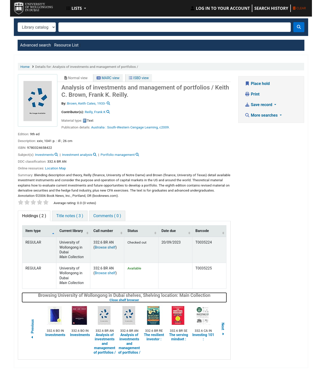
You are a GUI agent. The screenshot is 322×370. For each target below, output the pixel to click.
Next (223, 330)
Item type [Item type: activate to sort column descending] (33, 231)
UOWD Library (26, 7)
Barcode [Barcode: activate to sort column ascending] (202, 231)
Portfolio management (118, 155)
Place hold (257, 83)
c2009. (164, 127)
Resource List (66, 45)
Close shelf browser (140, 300)
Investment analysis (77, 155)
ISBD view (139, 78)
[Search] (298, 27)
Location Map (55, 168)
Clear (299, 8)
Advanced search (35, 45)
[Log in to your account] (220, 8)
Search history (271, 8)
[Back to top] (306, 354)
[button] (76, 8)
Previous (32, 329)
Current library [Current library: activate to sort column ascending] (71, 231)
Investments (44, 155)
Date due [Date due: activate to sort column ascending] (169, 231)
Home (25, 67)
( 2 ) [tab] (34, 215)
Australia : (98, 127)
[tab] (70, 216)
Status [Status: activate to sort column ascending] (132, 231)
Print (252, 94)
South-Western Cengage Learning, (132, 127)
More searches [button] (262, 115)
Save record (259, 104)
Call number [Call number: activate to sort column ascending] (103, 231)
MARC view (108, 78)
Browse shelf (105, 247)
